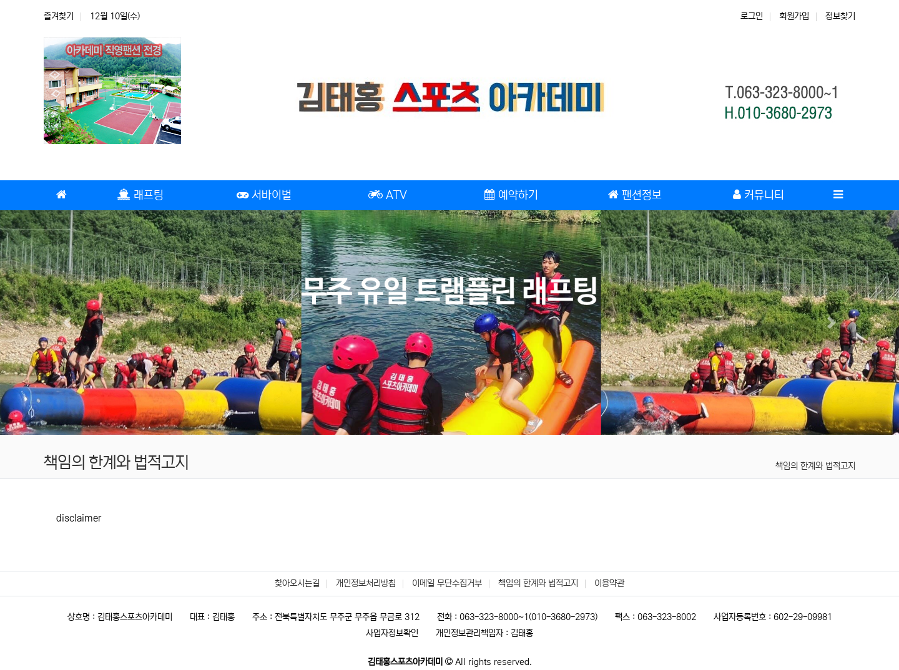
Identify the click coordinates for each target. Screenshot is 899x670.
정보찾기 (840, 16)
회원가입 (794, 16)
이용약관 (609, 583)
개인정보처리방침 (366, 583)
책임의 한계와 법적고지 (815, 466)
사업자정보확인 (392, 633)
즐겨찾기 (59, 16)
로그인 (751, 16)
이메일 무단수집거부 (447, 583)
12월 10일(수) (115, 16)
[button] (67, 322)
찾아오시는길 (297, 583)
